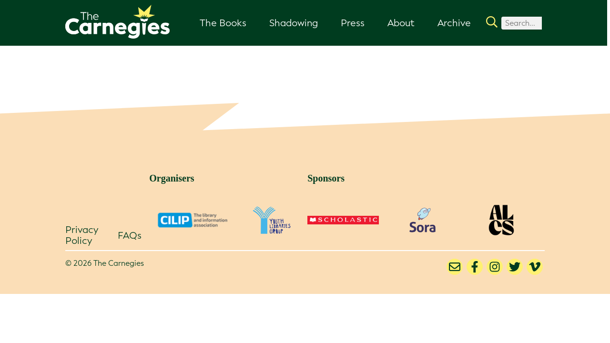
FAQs (130, 235)
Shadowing (293, 23)
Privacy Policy (81, 235)
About (401, 23)
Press (353, 23)
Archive (454, 23)
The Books (223, 23)
